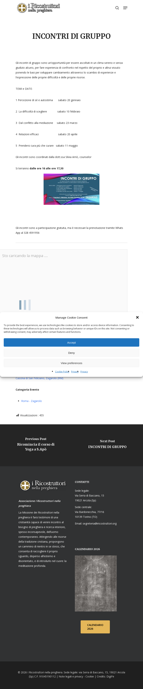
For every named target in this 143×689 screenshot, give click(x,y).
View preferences (71, 362)
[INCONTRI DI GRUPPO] (107, 445)
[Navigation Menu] (125, 8)
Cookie (89, 676)
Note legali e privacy (71, 676)
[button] (137, 317)
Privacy (75, 371)
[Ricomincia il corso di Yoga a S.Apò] (36, 445)
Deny (71, 352)
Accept (71, 342)
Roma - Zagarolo (31, 401)
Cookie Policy (62, 371)
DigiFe (110, 676)
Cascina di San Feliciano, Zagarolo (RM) (39, 378)
